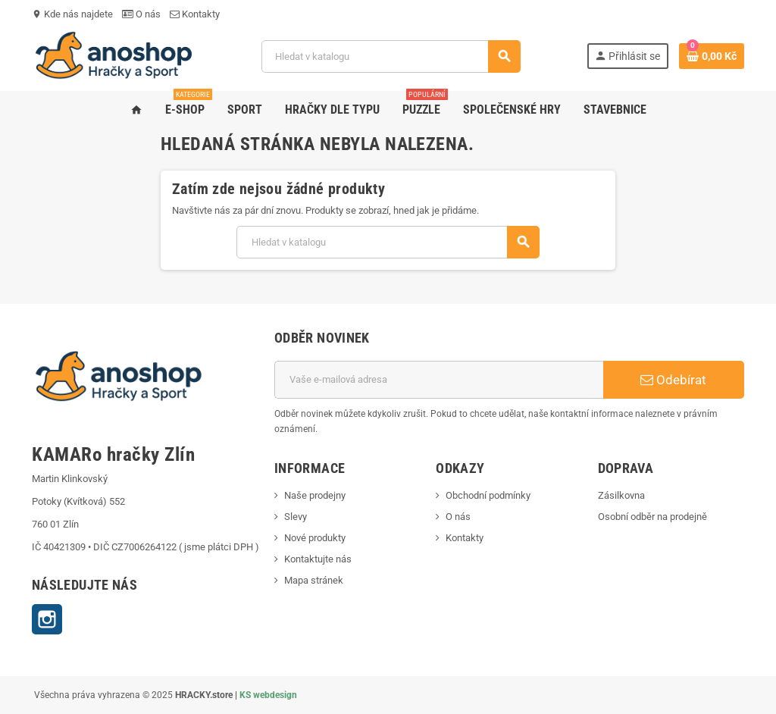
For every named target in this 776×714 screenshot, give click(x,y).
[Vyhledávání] (390, 56)
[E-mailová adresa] (438, 380)
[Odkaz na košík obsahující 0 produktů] (711, 56)
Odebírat (673, 379)
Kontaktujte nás (318, 559)
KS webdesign (268, 695)
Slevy (295, 516)
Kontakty (195, 14)
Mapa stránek (313, 580)
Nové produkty (315, 537)
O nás (141, 14)
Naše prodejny (315, 495)
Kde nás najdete (72, 14)
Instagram (47, 619)
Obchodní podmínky (488, 495)
